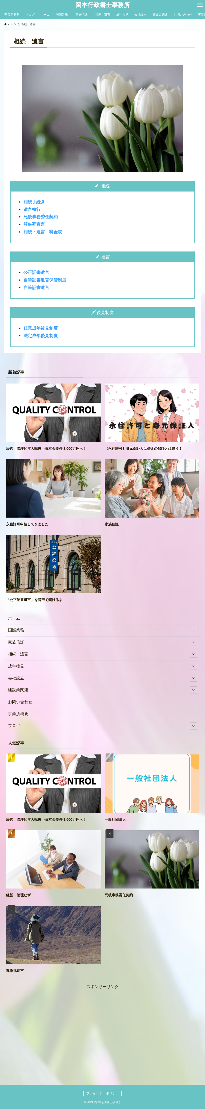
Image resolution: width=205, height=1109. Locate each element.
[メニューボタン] (200, 5)
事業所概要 (18, 714)
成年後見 (102, 666)
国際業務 (102, 630)
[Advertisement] (102, 1025)
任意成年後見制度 (40, 328)
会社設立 (102, 678)
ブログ (102, 726)
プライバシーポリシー (102, 1093)
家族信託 (102, 642)
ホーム (14, 618)
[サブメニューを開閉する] (193, 630)
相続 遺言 (102, 654)
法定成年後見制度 (40, 335)
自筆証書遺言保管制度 (44, 280)
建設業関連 (102, 689)
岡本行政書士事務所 (102, 5)
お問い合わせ (20, 702)
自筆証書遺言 (36, 287)
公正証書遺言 (36, 272)
